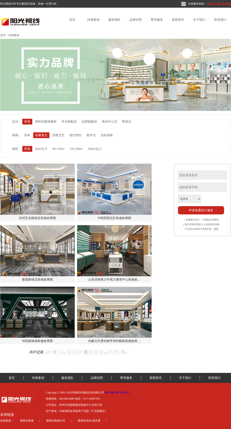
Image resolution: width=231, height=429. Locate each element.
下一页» (121, 352)
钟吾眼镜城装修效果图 (37, 341)
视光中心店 (109, 121)
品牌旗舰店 (89, 121)
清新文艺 (58, 135)
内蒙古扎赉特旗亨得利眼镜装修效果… (114, 341)
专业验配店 (69, 121)
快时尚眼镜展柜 (46, 121)
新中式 (91, 135)
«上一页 (51, 352)
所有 (27, 121)
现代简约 (75, 135)
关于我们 (199, 19)
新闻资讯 (178, 19)
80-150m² (58, 148)
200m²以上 (95, 148)
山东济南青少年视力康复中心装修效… (114, 279)
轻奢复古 (41, 135)
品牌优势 (136, 19)
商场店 (126, 121)
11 (101, 352)
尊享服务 (157, 19)
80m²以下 (41, 148)
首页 (72, 19)
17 (110, 352)
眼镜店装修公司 (55, 420)
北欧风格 (107, 135)
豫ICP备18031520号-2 (117, 392)
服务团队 (114, 19)
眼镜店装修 (27, 420)
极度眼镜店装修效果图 (37, 279)
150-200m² (76, 148)
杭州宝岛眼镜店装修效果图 (37, 218)
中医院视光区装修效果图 (114, 218)
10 (95, 352)
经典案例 (93, 19)
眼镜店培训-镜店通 (89, 420)
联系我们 (220, 19)
